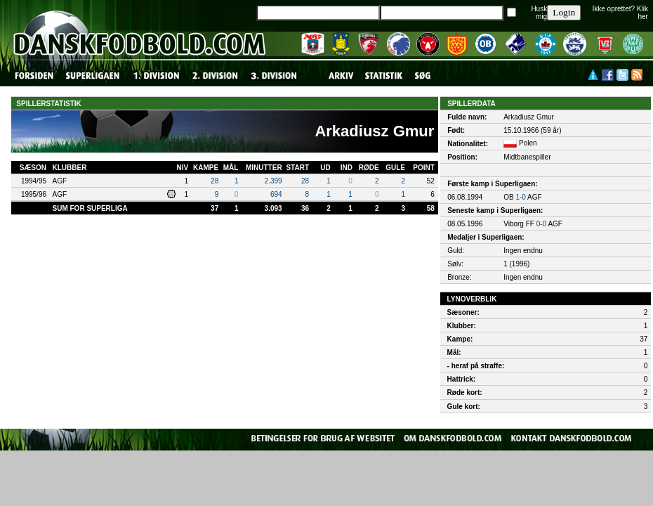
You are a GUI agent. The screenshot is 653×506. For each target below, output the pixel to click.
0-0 (541, 224)
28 (214, 181)
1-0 (520, 197)
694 (276, 194)
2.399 (273, 181)
